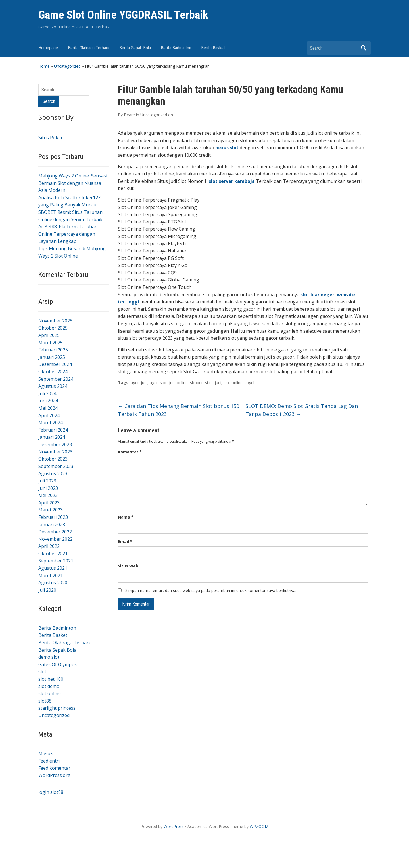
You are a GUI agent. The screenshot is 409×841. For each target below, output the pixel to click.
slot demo (48, 686)
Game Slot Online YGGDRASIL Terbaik (123, 15)
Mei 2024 (48, 408)
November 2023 (55, 452)
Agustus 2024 (52, 386)
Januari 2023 (51, 524)
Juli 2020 (47, 590)
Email (125, 541)
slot (42, 671)
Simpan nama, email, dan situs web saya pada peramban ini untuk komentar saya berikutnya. (210, 590)
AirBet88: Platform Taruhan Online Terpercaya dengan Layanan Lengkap (67, 233)
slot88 (44, 701)
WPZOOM (259, 826)
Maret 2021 (50, 575)
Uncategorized (67, 66)
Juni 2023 (48, 488)
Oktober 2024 (53, 371)
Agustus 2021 (52, 568)
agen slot (158, 382)
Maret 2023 (50, 510)
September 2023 (55, 466)
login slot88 (50, 792)
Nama (125, 517)
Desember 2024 (55, 364)
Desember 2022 (55, 532)
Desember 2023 (55, 444)
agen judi (139, 382)
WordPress (174, 826)
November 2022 (55, 539)
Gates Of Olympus (57, 664)
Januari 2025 (51, 357)
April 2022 (49, 546)
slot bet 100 (50, 679)
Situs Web (128, 566)
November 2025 (55, 321)
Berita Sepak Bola (135, 48)
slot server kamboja (232, 181)
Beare (129, 114)
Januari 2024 (51, 437)
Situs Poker (50, 137)
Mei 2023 (48, 495)
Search (363, 48)
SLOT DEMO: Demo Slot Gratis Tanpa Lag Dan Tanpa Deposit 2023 (301, 410)
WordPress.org (54, 775)
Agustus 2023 (52, 473)
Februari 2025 (53, 350)
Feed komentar (54, 768)
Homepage (48, 48)
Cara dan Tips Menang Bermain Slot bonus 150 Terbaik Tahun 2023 (178, 410)
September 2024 (55, 379)
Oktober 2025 (53, 328)
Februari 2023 (53, 517)
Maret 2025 (50, 342)
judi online (178, 382)
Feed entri (49, 761)
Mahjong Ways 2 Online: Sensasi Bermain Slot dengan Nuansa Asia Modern (72, 183)
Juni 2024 (48, 400)
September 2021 (55, 561)
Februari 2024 (53, 430)
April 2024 (49, 415)
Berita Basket (213, 48)
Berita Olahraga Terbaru (88, 48)
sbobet (196, 382)
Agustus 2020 (52, 582)
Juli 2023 (47, 481)
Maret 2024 (50, 422)
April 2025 (49, 335)
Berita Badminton (176, 48)
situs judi (213, 382)
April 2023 (49, 503)
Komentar (130, 452)
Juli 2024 (47, 393)
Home (44, 66)
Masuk (45, 753)
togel (249, 382)
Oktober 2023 (53, 459)
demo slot (48, 657)
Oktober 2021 (53, 553)
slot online (49, 693)
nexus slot (227, 147)
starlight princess (57, 708)
